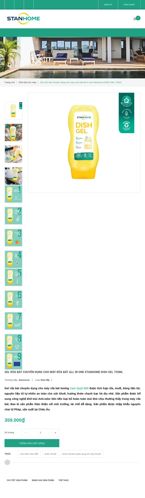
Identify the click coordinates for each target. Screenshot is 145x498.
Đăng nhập (129, 5)
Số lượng (9, 440)
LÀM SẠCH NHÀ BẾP (29, 463)
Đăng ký (108, 5)
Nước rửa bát (50, 463)
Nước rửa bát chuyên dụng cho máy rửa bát (81, 463)
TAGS (8, 462)
